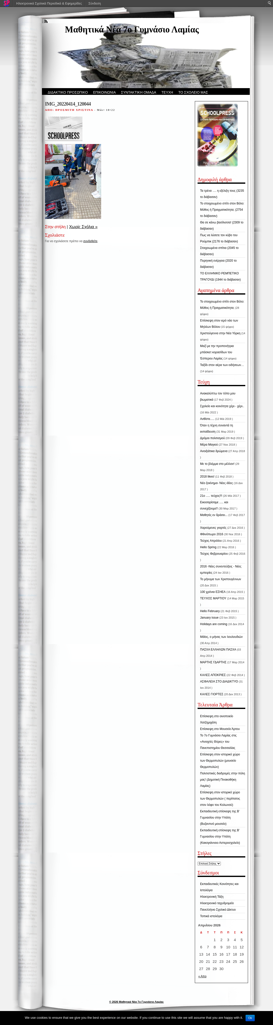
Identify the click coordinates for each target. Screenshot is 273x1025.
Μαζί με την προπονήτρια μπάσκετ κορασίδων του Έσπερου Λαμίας (217, 352)
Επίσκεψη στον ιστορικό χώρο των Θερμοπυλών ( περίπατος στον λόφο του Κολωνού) (220, 799)
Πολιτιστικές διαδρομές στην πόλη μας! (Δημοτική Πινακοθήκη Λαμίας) (222, 780)
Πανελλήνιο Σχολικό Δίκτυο (218, 909)
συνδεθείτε (90, 241)
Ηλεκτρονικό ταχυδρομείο (217, 903)
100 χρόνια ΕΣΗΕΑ (213, 592)
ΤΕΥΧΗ (167, 92)
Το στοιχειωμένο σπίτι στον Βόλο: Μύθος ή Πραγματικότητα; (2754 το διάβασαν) (222, 210)
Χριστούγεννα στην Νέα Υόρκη (220, 333)
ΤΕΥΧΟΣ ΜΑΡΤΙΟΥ (213, 598)
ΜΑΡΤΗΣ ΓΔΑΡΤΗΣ (213, 662)
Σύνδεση (94, 3)
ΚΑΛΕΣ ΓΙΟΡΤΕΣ (211, 694)
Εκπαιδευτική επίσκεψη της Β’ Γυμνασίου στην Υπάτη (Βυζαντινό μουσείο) (220, 818)
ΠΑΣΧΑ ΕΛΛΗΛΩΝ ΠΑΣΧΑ (218, 649)
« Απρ (202, 976)
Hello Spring (208, 547)
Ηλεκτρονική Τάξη (212, 896)
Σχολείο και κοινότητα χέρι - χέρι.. (222, 406)
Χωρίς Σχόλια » (83, 226)
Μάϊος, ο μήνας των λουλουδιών (221, 637)
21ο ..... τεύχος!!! (211, 496)
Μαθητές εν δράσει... (214, 515)
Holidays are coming (213, 624)
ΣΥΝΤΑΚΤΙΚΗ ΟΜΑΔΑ (138, 92)
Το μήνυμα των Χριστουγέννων (220, 579)
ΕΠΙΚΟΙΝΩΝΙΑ (104, 92)
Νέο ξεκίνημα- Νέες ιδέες (216, 483)
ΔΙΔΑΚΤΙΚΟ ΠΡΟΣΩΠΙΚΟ (68, 92)
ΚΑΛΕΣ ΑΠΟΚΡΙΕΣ (213, 675)
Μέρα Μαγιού (209, 444)
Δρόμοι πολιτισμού (212, 438)
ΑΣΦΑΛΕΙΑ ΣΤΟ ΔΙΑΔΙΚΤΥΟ (219, 681)
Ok (250, 1018)
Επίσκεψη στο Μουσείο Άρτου (220, 729)
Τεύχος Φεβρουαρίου (214, 553)
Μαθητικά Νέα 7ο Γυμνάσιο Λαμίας (132, 29)
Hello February (210, 611)
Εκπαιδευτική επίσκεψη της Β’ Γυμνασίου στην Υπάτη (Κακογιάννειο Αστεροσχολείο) (220, 837)
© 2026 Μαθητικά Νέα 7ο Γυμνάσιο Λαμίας (136, 1001)
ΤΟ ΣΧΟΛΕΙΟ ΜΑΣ (193, 92)
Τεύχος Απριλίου (211, 540)
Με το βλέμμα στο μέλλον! (217, 464)
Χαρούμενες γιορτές (213, 527)
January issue (209, 617)
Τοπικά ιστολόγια (211, 916)
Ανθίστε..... (207, 419)
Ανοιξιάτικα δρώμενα (214, 451)
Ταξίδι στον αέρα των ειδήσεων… (222, 365)
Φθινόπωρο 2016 (211, 534)
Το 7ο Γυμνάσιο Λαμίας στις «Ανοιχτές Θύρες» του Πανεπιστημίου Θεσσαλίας (218, 742)
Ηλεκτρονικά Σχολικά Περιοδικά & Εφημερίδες (49, 3)
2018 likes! (207, 476)
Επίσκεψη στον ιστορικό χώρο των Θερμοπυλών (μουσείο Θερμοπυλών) (220, 761)
